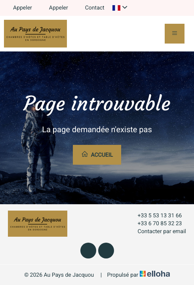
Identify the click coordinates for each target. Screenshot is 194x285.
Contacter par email (157, 231)
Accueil (97, 154)
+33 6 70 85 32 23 (155, 223)
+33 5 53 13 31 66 (155, 215)
